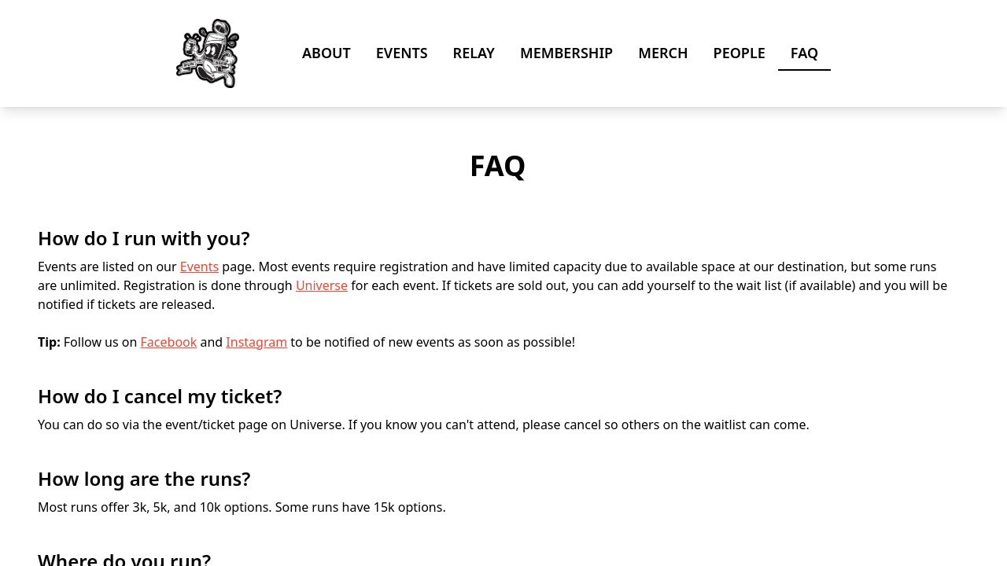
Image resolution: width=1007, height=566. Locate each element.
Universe (322, 285)
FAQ (804, 52)
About (326, 52)
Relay (474, 52)
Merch (663, 52)
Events (402, 52)
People (739, 52)
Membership (566, 52)
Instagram (256, 342)
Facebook (169, 342)
